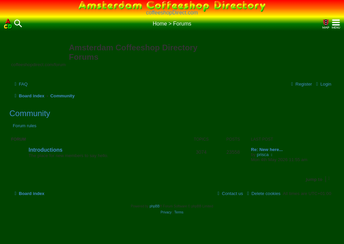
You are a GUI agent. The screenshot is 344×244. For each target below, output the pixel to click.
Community (29, 113)
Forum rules (24, 125)
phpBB (154, 206)
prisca (263, 154)
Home (160, 24)
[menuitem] (20, 84)
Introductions (45, 150)
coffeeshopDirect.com (172, 12)
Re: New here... (267, 149)
